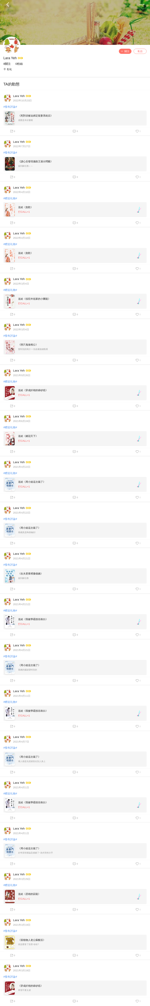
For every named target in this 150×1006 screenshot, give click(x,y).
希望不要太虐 (24, 990)
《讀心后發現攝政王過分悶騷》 (35, 161)
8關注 (7, 63)
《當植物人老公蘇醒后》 (31, 940)
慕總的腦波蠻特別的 (27, 670)
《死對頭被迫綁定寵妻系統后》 (35, 115)
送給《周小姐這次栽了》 (31, 481)
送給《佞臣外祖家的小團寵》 (34, 298)
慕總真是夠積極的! (27, 532)
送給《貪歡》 (25, 207)
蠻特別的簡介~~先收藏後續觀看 (33, 349)
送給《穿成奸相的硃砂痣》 (33, 390)
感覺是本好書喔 (25, 120)
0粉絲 (19, 63)
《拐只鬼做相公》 (28, 344)
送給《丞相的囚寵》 (29, 894)
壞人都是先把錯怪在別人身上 (31, 761)
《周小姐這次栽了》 (29, 527)
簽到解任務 (23, 578)
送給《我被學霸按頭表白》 (33, 619)
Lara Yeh (10, 58)
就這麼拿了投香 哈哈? (28, 944)
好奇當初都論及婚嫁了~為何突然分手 (35, 853)
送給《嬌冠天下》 (28, 436)
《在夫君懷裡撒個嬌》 (30, 573)
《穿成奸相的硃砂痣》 (30, 985)
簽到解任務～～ (25, 166)
